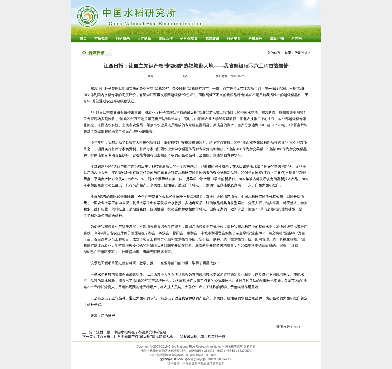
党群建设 (212, 38)
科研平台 (234, 38)
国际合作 (166, 38)
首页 (83, 38)
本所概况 (101, 38)
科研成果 (123, 38)
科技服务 (255, 38)
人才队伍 (144, 38)
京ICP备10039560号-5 (175, 359)
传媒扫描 (301, 53)
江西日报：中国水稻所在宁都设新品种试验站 (131, 332)
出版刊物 (277, 38)
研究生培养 (189, 38)
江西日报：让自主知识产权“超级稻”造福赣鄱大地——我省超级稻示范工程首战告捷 (160, 337)
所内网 (296, 38)
